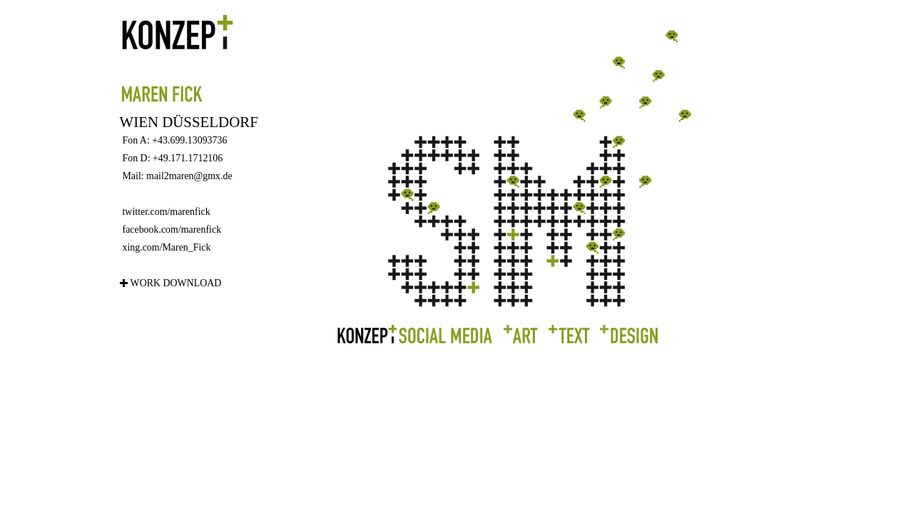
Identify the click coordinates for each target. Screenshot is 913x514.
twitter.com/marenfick (166, 211)
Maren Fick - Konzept (219, 58)
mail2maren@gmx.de (189, 176)
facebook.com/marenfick (172, 229)
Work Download (176, 283)
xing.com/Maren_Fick (167, 247)
